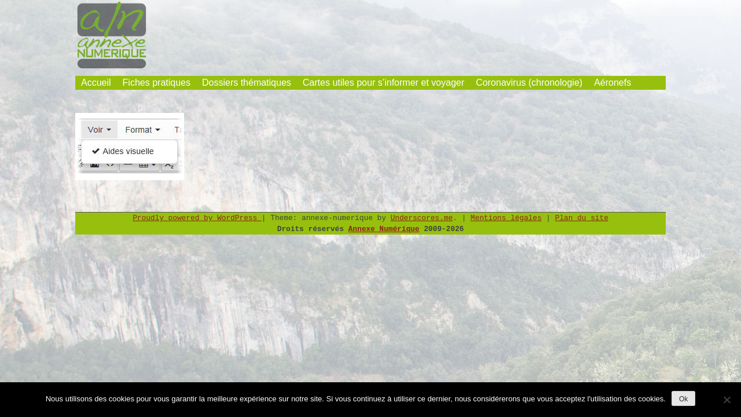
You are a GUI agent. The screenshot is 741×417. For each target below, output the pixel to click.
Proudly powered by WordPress (197, 218)
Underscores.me (422, 218)
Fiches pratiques (156, 82)
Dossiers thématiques (246, 82)
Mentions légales (506, 218)
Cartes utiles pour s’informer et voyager (383, 82)
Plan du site (581, 218)
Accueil (96, 82)
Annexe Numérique (384, 229)
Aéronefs (612, 82)
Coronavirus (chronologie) (529, 82)
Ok (683, 399)
